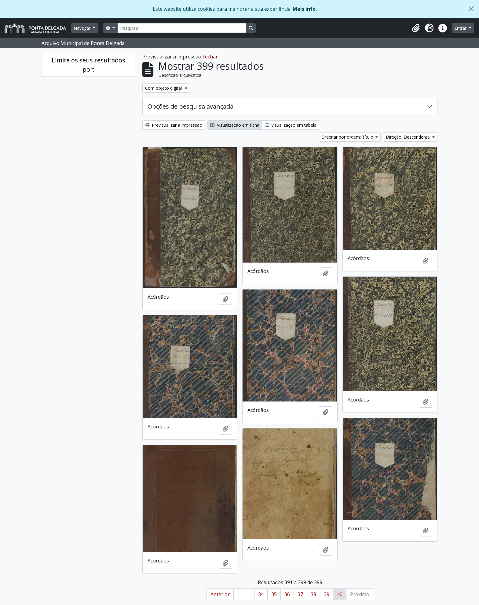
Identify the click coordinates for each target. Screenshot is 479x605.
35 (274, 594)
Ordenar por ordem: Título (348, 137)
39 (326, 594)
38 (313, 594)
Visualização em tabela (290, 125)
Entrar (461, 28)
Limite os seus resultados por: (88, 64)
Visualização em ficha (234, 125)
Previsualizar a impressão (173, 125)
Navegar (83, 28)
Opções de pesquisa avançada (190, 106)
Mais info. (305, 9)
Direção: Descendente (408, 137)
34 (261, 594)
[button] (415, 28)
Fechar (210, 56)
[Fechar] (471, 8)
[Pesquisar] (181, 28)
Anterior (220, 594)
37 (300, 594)
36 (287, 594)
